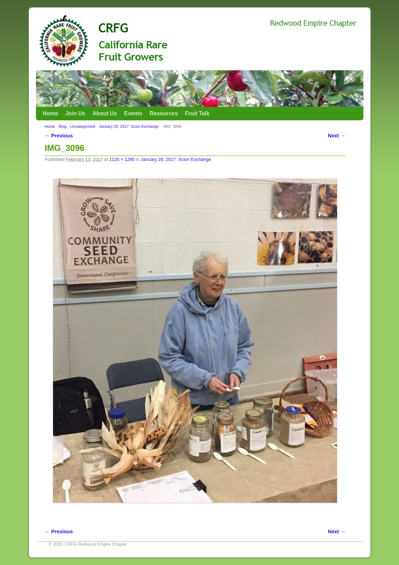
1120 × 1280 (122, 159)
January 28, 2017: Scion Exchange (128, 126)
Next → (336, 135)
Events (133, 113)
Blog (63, 126)
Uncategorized (82, 126)
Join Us (75, 113)
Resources (163, 113)
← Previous (59, 135)
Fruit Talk (197, 113)
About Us (104, 113)
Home (50, 113)
